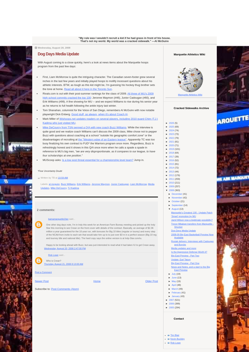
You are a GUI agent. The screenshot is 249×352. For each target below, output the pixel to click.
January (176, 296)
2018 (172, 153)
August (175, 209)
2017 (172, 156)
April (174, 285)
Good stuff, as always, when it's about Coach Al (99, 114)
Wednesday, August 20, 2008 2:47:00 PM (65, 248)
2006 (172, 303)
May (174, 281)
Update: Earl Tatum (181, 259)
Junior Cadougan (120, 184)
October (176, 201)
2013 (172, 171)
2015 (172, 164)
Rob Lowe (53, 255)
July (174, 274)
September (177, 205)
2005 (172, 307)
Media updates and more (183, 248)
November (177, 197)
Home (97, 281)
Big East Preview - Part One (185, 263)
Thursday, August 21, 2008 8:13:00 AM (63, 264)
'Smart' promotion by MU (183, 216)
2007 (172, 300)
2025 (172, 126)
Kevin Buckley (177, 339)
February (176, 292)
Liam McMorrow (138, 184)
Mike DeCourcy (58, 188)
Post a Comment (43, 272)
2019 (172, 149)
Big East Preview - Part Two (185, 255)
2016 (172, 160)
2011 (172, 179)
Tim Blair (174, 335)
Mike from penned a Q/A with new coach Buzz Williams (84, 127)
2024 (172, 130)
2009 (172, 186)
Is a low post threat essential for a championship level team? (98, 160)
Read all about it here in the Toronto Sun (88, 89)
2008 (172, 190)
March (175, 289)
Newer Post (42, 281)
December (177, 194)
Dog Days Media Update (58, 54)
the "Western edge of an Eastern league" (102, 139)
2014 (172, 167)
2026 (172, 123)
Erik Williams (83, 184)
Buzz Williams (68, 184)
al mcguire (54, 184)
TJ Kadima (73, 188)
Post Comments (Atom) (65, 288)
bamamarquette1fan (58, 219)
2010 (172, 182)
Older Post (151, 281)
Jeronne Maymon (101, 184)
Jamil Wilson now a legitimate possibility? (192, 220)
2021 (172, 141)
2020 (172, 145)
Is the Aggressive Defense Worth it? (189, 252)
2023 (172, 134)
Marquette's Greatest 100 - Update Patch (191, 212)
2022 (172, 138)
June (174, 277)
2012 (172, 175)
